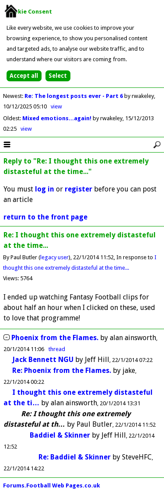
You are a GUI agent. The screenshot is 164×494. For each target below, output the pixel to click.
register (78, 189)
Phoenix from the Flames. (54, 338)
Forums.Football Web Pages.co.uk (51, 485)
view (56, 106)
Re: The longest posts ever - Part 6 (74, 96)
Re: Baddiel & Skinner (74, 457)
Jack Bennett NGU (42, 359)
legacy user (54, 257)
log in (44, 189)
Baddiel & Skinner (60, 435)
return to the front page (45, 217)
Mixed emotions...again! (57, 118)
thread (57, 349)
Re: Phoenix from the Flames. (61, 370)
